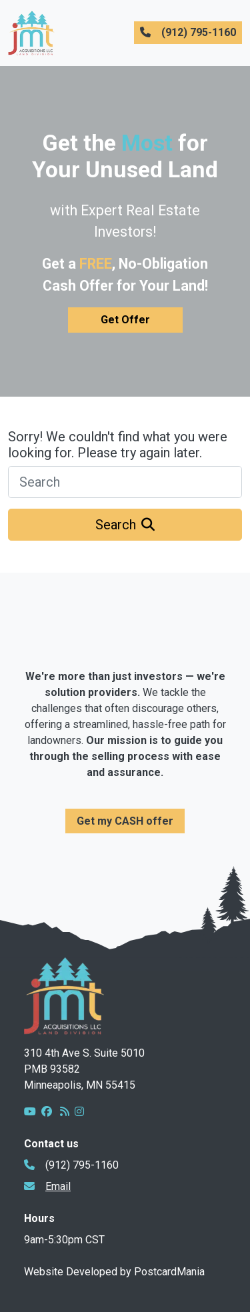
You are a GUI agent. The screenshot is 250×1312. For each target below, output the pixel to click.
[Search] (125, 482)
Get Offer (125, 319)
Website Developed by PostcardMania (114, 1271)
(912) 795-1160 (188, 32)
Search (125, 525)
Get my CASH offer (125, 821)
